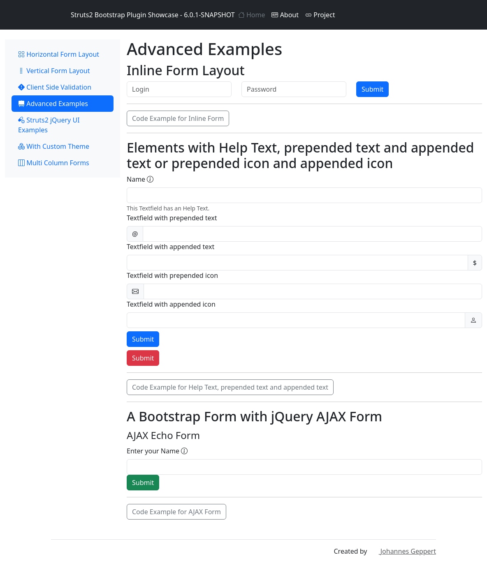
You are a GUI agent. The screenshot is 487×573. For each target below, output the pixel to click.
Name (140, 179)
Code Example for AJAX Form (176, 511)
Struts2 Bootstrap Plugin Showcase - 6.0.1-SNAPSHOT (143, 14)
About (285, 14)
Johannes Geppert (402, 551)
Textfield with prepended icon (172, 275)
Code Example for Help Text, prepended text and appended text (230, 387)
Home (251, 14)
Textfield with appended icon (171, 304)
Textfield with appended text (170, 246)
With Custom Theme (53, 146)
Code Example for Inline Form (178, 118)
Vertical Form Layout (54, 70)
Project (320, 14)
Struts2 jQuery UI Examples (49, 125)
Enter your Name (157, 450)
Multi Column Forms (53, 162)
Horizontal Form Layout (58, 54)
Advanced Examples (53, 103)
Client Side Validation (54, 87)
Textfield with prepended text (172, 217)
